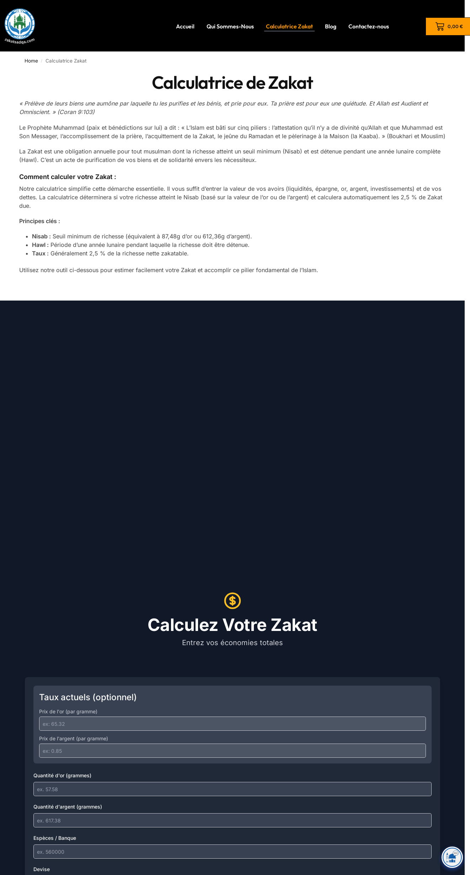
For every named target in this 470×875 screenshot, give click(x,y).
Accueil (185, 26)
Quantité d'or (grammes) (62, 775)
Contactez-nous (368, 26)
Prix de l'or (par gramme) (68, 711)
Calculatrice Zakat (289, 26)
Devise (41, 869)
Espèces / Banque (54, 838)
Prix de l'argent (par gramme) (73, 738)
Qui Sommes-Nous (230, 26)
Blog (330, 26)
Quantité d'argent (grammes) (67, 807)
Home (31, 61)
